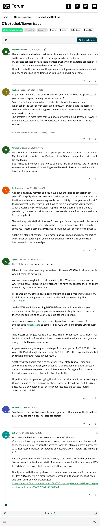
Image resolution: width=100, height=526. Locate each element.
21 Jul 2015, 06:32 (37, 188)
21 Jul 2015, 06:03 (35, 89)
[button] (4, 522)
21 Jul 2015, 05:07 (35, 49)
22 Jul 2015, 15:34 (32, 432)
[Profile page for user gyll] (6, 435)
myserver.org (48, 321)
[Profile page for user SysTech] (6, 261)
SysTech (15, 259)
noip (42, 120)
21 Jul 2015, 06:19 (35, 147)
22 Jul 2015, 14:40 (35, 407)
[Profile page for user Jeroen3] (6, 409)
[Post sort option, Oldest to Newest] (6, 40)
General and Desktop (12, 29)
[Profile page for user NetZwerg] (6, 190)
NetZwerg (16, 188)
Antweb (15, 49)
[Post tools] (95, 80)
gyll (13, 432)
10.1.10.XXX (18, 301)
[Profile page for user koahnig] (6, 92)
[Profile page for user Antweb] (6, 51)
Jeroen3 (15, 407)
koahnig (15, 89)
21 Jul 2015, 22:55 (35, 259)
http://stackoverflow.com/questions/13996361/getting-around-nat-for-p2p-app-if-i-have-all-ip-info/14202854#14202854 (55, 485)
